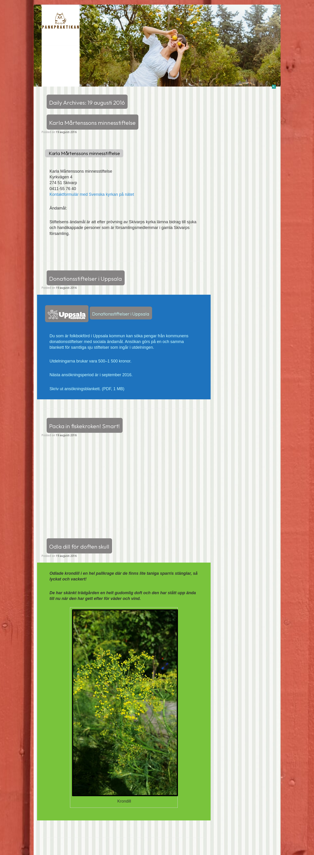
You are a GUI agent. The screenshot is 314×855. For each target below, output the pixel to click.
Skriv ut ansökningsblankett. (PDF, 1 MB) (87, 388)
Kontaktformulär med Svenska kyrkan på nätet (92, 194)
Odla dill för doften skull (79, 546)
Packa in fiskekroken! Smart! (84, 426)
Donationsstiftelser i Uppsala (85, 278)
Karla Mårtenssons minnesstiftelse (92, 122)
